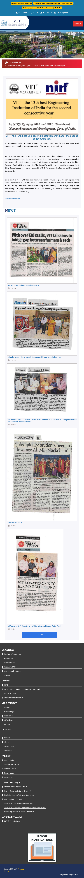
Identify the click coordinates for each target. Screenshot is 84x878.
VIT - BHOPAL (46, 13)
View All (39, 635)
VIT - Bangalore (61, 13)
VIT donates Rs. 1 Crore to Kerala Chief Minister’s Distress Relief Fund (34, 626)
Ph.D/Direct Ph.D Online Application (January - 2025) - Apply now (53, 3)
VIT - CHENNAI (22, 13)
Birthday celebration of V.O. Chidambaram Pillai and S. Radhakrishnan (34, 357)
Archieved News (15, 63)
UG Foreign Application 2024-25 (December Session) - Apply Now (42, 8)
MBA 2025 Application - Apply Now (21, 3)
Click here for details (12, 199)
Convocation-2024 (15, 523)
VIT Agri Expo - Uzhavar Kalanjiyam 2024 (23, 285)
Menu (78, 24)
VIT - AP (35, 13)
